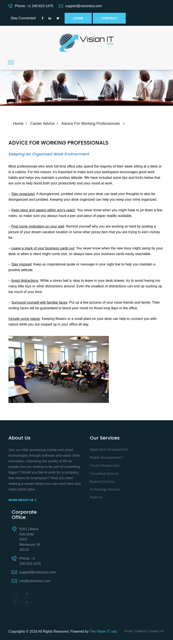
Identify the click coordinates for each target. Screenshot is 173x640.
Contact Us (156, 631)
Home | (129, 631)
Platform (96, 497)
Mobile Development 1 (106, 457)
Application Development (109, 449)
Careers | (141, 631)
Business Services (102, 481)
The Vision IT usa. (104, 631)
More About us (22, 500)
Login (78, 18)
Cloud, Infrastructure (104, 465)
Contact (109, 18)
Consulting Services (104, 473)
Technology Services (105, 489)
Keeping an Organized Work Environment (48, 154)
